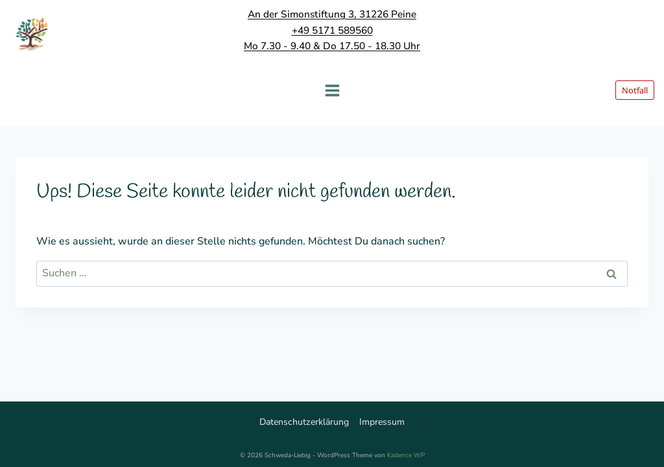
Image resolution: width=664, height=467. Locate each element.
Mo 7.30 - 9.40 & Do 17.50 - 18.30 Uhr (332, 46)
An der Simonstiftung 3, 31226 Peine (332, 14)
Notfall (635, 90)
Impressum (382, 422)
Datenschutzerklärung (304, 422)
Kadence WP (406, 455)
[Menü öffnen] (332, 90)
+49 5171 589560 (332, 30)
